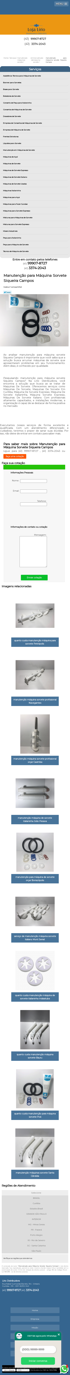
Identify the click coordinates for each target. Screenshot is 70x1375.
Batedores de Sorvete (12, 96)
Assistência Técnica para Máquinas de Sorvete (22, 76)
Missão (35, 1327)
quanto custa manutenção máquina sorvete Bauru (35, 1056)
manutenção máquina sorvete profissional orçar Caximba (34, 760)
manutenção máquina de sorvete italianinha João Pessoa (35, 820)
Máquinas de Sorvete (12, 163)
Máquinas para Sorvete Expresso (17, 211)
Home (35, 1310)
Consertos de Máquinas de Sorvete (17, 109)
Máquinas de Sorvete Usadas (15, 184)
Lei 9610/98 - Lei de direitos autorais (15, 1272)
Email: (30, 491)
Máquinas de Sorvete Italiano (15, 177)
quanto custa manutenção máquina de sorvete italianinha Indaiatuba (35, 997)
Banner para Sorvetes (12, 82)
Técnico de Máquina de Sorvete (16, 251)
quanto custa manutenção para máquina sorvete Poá (35, 1115)
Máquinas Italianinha (12, 190)
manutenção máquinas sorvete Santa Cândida (35, 1174)
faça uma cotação (15, 456)
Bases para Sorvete (11, 89)
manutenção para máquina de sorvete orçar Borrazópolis (35, 879)
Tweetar (7, 292)
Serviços (35, 69)
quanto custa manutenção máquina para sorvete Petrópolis (35, 642)
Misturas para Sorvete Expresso (16, 224)
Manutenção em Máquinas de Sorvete (19, 150)
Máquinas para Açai (11, 197)
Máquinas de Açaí (10, 157)
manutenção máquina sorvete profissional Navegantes (34, 701)
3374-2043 (38, 44)
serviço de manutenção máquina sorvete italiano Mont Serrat (35, 938)
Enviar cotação (34, 577)
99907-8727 (38, 39)
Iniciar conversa (38, 1360)
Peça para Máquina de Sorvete (16, 244)
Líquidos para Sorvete (12, 143)
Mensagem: (33, 550)
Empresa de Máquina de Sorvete (16, 130)
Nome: (29, 481)
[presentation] (29, 516)
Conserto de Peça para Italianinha (17, 103)
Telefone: (33, 503)
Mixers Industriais (10, 231)
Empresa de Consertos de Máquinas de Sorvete (22, 123)
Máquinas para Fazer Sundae (15, 204)
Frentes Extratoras (11, 136)
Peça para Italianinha (12, 238)
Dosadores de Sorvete (12, 116)
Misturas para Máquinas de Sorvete (18, 217)
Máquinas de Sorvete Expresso (15, 170)
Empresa (35, 1319)
